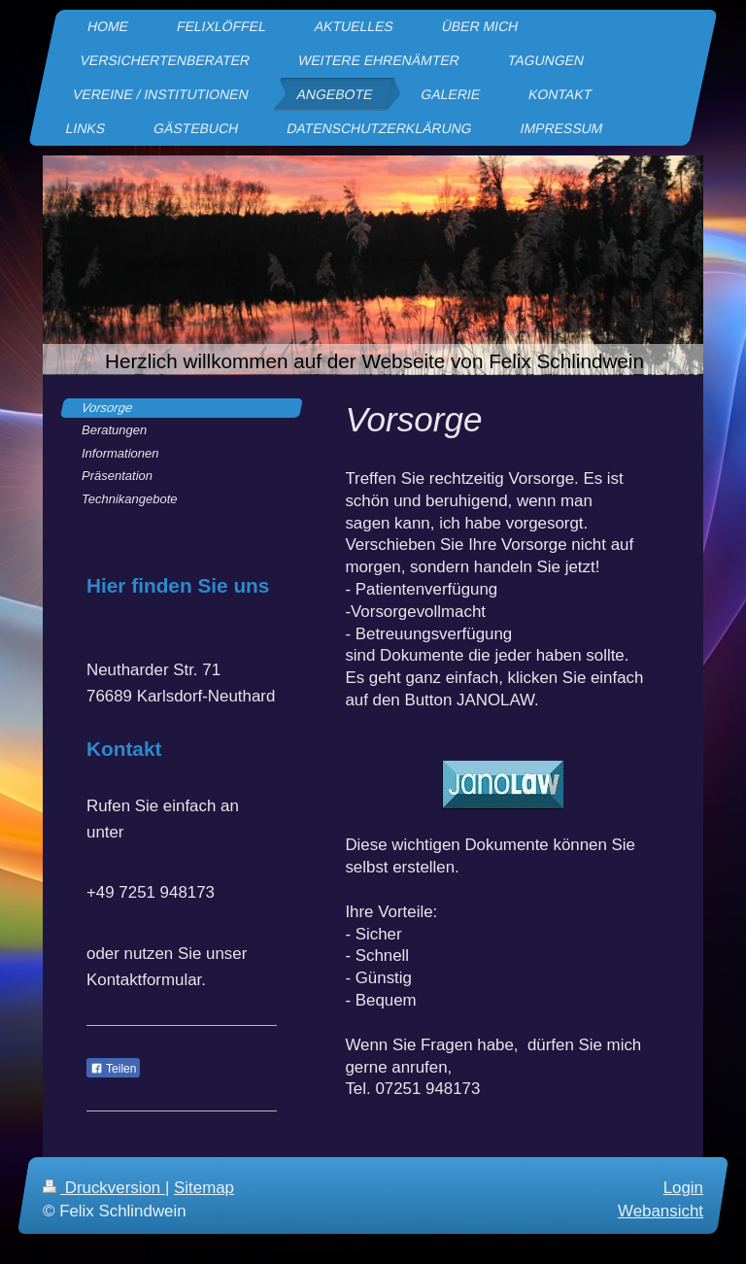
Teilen (113, 1069)
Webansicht (660, 1211)
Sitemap (204, 1188)
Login (683, 1188)
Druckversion (104, 1188)
